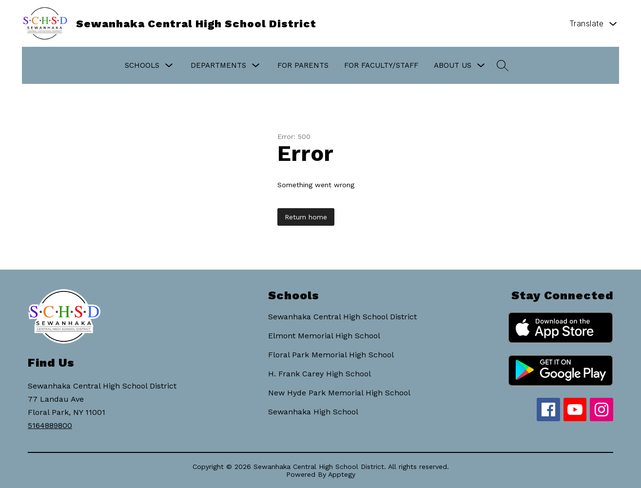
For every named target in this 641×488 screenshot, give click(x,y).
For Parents (303, 65)
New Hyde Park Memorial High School (339, 392)
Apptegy (341, 474)
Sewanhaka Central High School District (342, 316)
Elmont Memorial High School (324, 335)
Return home (306, 217)
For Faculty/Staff (381, 65)
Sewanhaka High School (313, 411)
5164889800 (50, 425)
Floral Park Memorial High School (331, 354)
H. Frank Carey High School (319, 373)
